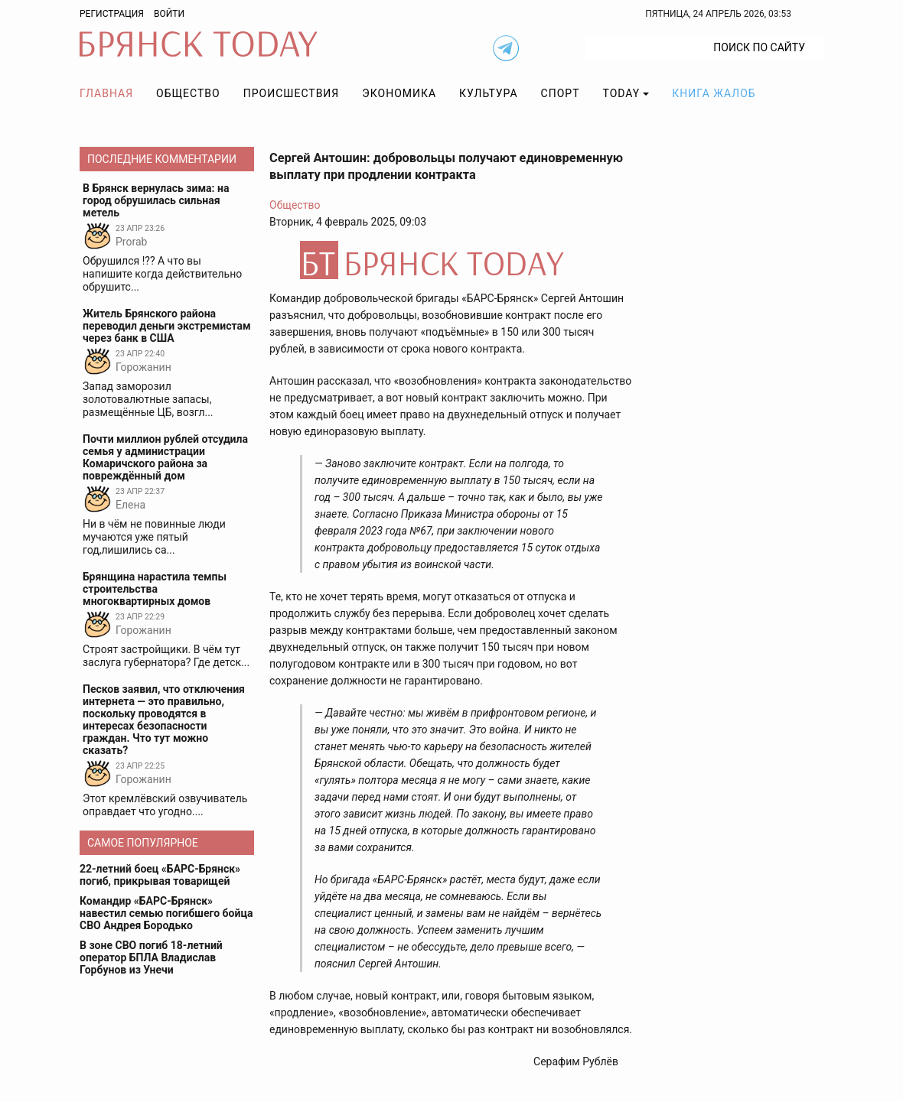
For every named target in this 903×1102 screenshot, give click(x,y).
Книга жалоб (713, 93)
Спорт (560, 93)
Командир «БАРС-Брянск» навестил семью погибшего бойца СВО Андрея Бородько (166, 913)
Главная (106, 93)
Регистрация (112, 13)
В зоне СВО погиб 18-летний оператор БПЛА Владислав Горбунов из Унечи (151, 957)
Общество (188, 93)
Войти (169, 13)
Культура (488, 93)
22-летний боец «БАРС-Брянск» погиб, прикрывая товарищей (160, 875)
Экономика (399, 93)
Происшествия (291, 93)
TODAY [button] (622, 93)
